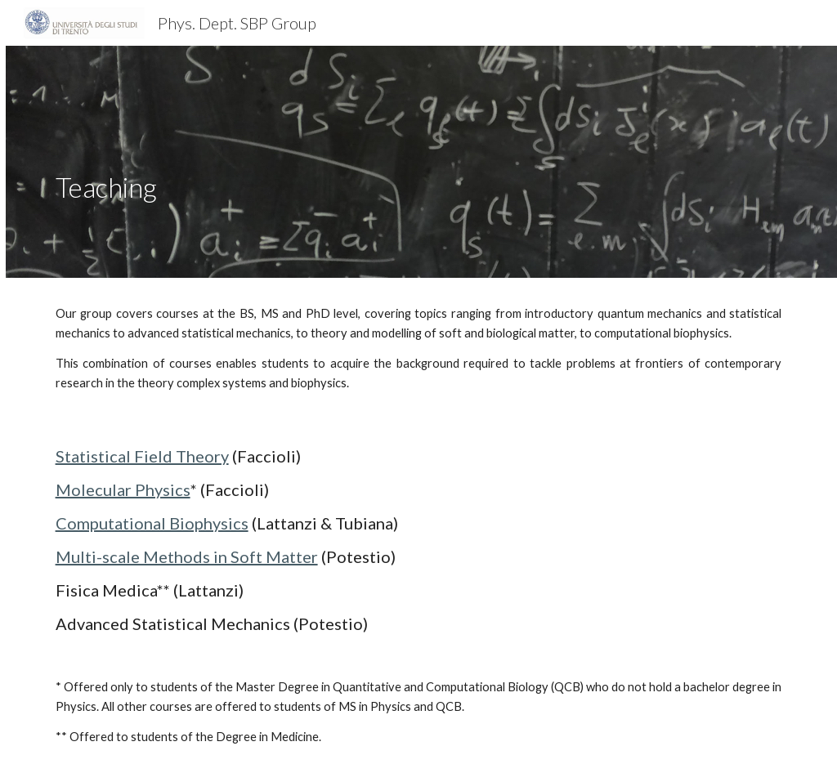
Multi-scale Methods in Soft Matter (187, 556)
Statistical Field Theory (142, 456)
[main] (292, 161)
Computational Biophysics (152, 523)
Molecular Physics (123, 489)
